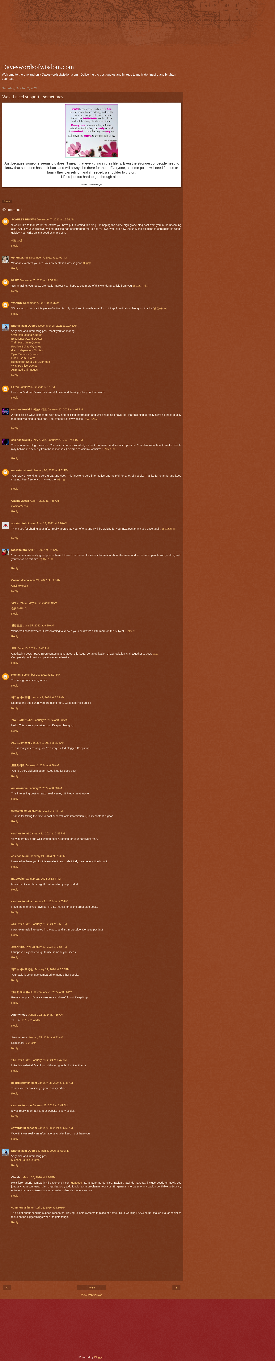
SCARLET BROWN (23, 219)
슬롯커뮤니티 (19, 602)
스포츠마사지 (141, 285)
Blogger (99, 1357)
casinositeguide (21, 901)
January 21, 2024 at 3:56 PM (49, 946)
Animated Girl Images (24, 369)
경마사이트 (46, 559)
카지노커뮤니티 (31, 1020)
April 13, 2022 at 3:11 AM (43, 549)
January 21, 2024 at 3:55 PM (50, 901)
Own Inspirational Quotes (26, 334)
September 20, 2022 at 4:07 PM (41, 674)
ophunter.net (19, 257)
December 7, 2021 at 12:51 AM (55, 219)
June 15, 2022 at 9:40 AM (33, 648)
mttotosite (18, 878)
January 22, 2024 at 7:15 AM (45, 1014)
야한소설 (16, 240)
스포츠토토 (168, 528)
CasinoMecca (20, 500)
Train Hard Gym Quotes (25, 342)
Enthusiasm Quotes (24, 325)
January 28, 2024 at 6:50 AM (55, 1127)
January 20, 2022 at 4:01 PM (65, 409)
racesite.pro (19, 549)
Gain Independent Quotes (27, 350)
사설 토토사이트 (21, 924)
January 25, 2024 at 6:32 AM (45, 1037)
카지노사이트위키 (22, 720)
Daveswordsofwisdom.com (38, 66)
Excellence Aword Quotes (27, 338)
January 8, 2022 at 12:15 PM (37, 386)
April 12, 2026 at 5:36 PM (50, 1207)
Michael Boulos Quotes (25, 1159)
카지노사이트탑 (20, 697)
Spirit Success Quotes (24, 354)
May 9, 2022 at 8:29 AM (42, 602)
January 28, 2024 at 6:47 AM (49, 1060)
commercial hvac (22, 1207)
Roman (16, 674)
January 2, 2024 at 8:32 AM (47, 697)
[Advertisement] (91, 32)
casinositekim (20, 856)
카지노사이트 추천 (22, 969)
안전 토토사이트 (21, 1060)
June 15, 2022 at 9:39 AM (38, 625)
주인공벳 (30, 1042)
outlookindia (19, 788)
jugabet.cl (76, 1182)
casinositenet (20, 833)
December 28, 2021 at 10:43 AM (57, 325)
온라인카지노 (92, 418)
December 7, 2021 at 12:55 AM (48, 257)
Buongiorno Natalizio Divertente (30, 361)
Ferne (15, 386)
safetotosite (19, 810)
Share (7, 201)
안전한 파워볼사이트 (23, 992)
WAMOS (16, 302)
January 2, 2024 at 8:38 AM (42, 765)
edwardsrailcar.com (24, 1127)
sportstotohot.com (23, 523)
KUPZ (15, 280)
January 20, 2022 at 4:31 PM (50, 470)
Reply (14, 245)
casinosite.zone (21, 1105)
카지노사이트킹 (20, 742)
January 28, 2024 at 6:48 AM (55, 1082)
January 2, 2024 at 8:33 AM (50, 720)
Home (92, 1287)
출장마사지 (160, 308)
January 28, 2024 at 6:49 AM (50, 1105)
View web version (91, 1295)
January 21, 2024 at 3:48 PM (47, 833)
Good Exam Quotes (23, 358)
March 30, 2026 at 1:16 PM (39, 1177)
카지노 (61, 479)
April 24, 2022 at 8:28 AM (45, 580)
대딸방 (87, 263)
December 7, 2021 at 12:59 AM (38, 280)
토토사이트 (18, 765)
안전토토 (16, 625)
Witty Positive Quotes (24, 365)
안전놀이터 (108, 449)
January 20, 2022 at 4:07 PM (65, 439)
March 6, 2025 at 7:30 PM (54, 1150)
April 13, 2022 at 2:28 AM (52, 523)
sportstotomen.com (24, 1082)
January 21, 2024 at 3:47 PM (45, 810)
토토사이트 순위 (21, 946)
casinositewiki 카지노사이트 (29, 409)
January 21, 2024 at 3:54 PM (48, 856)
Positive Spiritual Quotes (26, 346)
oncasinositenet (21, 470)
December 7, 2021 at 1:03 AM (41, 302)
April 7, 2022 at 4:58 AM (44, 500)
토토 (14, 648)
